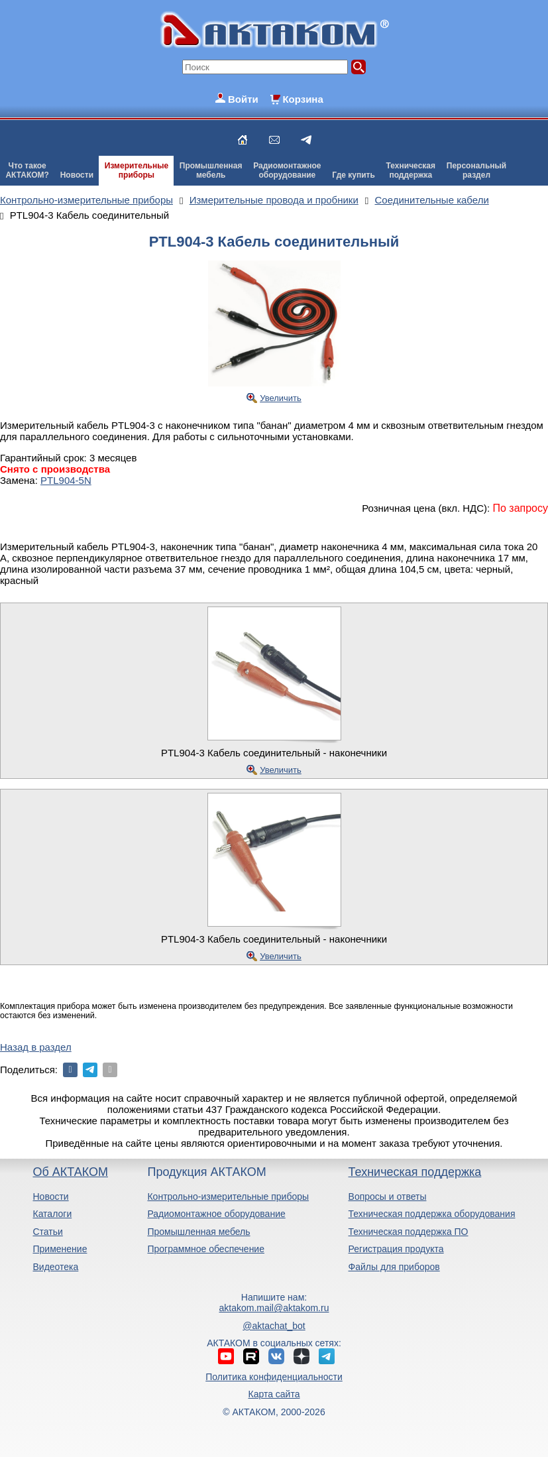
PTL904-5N (65, 480)
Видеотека (55, 1266)
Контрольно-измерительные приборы (228, 1196)
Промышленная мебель (198, 1231)
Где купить (353, 175)
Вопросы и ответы (388, 1196)
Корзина (302, 99)
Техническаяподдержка (410, 170)
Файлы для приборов (394, 1266)
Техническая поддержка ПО (408, 1231)
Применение (59, 1249)
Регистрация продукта (396, 1249)
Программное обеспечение (205, 1249)
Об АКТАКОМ (69, 1172)
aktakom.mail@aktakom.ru (274, 1308)
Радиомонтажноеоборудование (287, 170)
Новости (76, 175)
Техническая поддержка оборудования (432, 1213)
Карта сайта (274, 1394)
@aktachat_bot (274, 1325)
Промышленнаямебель (211, 170)
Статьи (47, 1231)
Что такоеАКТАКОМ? (27, 170)
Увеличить (280, 398)
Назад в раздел (36, 1047)
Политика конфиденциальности (274, 1376)
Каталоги (52, 1213)
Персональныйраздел (476, 170)
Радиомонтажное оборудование (216, 1213)
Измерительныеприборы (136, 170)
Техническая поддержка (415, 1172)
